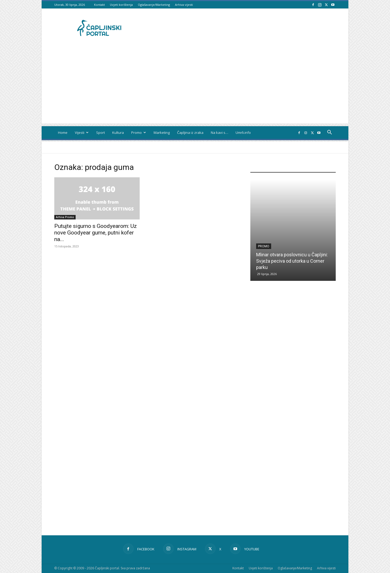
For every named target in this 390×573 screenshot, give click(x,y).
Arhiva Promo (65, 217)
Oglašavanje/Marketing (154, 5)
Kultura (118, 132)
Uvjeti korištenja (121, 5)
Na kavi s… (219, 132)
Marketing (162, 132)
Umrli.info (243, 132)
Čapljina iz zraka (190, 132)
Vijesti (82, 132)
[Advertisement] (195, 87)
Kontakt (99, 5)
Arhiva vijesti (184, 5)
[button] (329, 132)
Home (62, 132)
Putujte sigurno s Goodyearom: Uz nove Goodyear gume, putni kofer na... (95, 232)
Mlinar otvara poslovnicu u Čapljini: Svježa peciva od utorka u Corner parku (292, 261)
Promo (138, 132)
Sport (100, 132)
